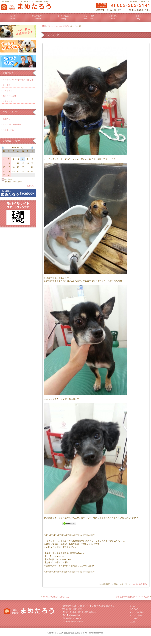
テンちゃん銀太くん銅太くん (56, 596)
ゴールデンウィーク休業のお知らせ (18, 80)
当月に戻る (31, 186)
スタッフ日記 (8, 130)
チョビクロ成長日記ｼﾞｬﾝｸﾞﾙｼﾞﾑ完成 (132, 596)
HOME (43, 26)
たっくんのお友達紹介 (62, 26)
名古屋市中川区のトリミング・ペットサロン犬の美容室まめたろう (88, 606)
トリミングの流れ (62, 17)
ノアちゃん (7, 90)
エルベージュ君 (9, 96)
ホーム (12, 17)
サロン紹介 (113, 17)
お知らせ (6, 119)
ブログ (138, 17)
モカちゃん (7, 101)
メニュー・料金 (88, 17)
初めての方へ (37, 17)
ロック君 (6, 85)
